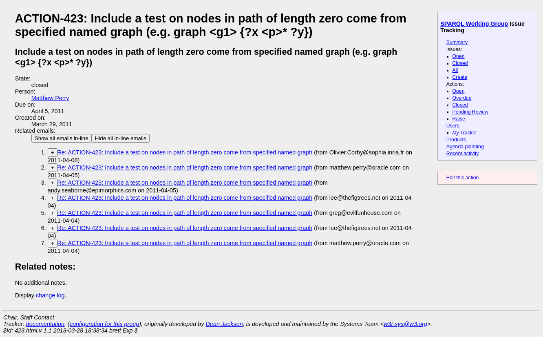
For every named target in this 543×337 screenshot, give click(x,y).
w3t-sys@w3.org (405, 324)
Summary (457, 42)
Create (460, 77)
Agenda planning (465, 147)
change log (50, 295)
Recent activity (462, 153)
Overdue (462, 98)
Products (456, 140)
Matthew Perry (50, 98)
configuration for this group (104, 324)
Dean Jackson (224, 324)
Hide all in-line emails (120, 138)
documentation (45, 324)
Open (458, 56)
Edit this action (462, 178)
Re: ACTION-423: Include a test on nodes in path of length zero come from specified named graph (185, 152)
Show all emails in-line (61, 138)
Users (452, 126)
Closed (460, 63)
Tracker (464, 133)
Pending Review (470, 112)
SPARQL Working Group (474, 23)
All (455, 70)
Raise (458, 119)
